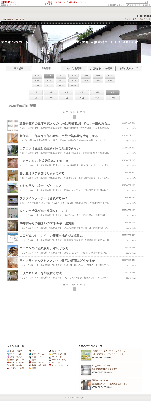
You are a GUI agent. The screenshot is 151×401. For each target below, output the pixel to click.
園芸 (32, 368)
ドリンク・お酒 (15, 368)
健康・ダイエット (16, 359)
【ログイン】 (145, 19)
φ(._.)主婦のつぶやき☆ (102, 365)
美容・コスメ (14, 357)
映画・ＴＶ (35, 357)
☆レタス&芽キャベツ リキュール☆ (108, 354)
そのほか (54, 362)
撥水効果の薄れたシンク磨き (105, 369)
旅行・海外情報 (37, 365)
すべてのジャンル (58, 365)
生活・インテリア (11, 5)
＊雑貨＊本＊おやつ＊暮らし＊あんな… (109, 350)
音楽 (32, 359)
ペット (33, 351)
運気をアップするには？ (103, 380)
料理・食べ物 (14, 365)
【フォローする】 (130, 19)
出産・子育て (14, 351)
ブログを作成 (134, 5)
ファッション (14, 354)
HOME (4, 19)
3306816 (143, 16)
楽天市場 (146, 5)
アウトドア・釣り (58, 354)
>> (115, 5)
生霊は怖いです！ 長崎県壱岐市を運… (109, 384)
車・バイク (55, 357)
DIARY (11, 19)
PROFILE (20, 19)
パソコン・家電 (57, 359)
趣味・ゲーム (36, 354)
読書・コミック (37, 362)
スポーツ (54, 351)
